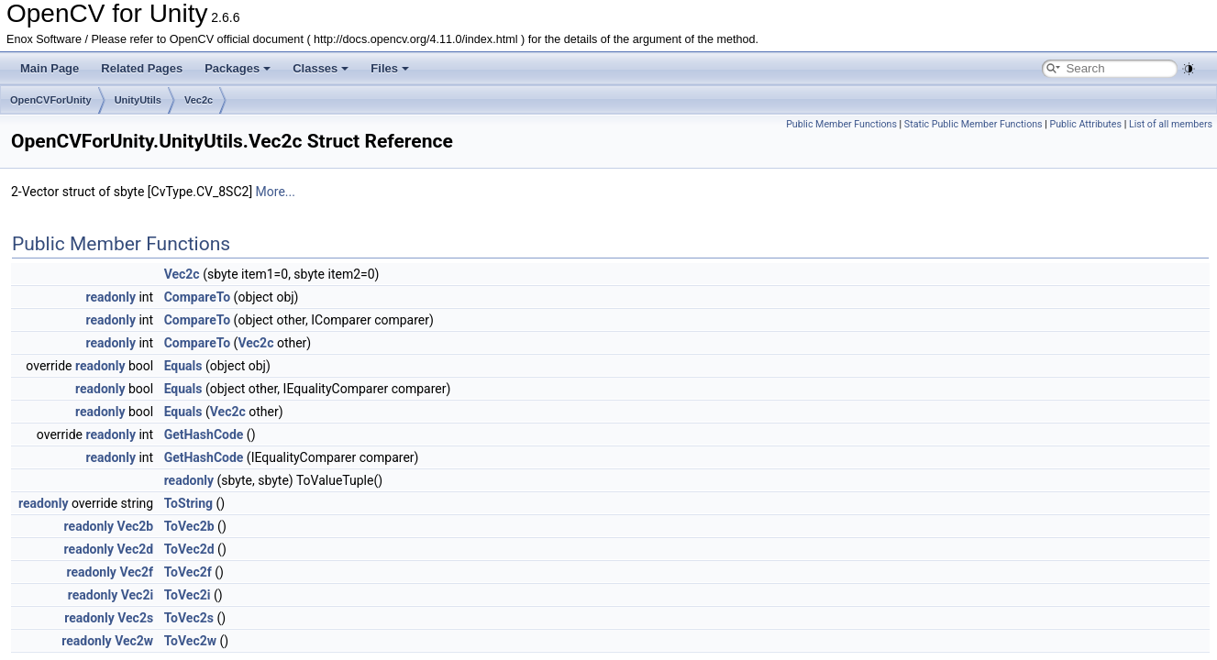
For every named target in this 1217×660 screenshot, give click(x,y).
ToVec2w (190, 640)
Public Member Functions (841, 124)
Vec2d (135, 549)
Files (390, 68)
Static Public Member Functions (973, 124)
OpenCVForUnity (51, 99)
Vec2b (135, 526)
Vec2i (137, 595)
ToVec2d (189, 549)
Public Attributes (1085, 124)
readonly (111, 297)
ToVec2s (189, 617)
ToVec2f (188, 572)
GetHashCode (204, 434)
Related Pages (142, 68)
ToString (188, 503)
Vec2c (198, 99)
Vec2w (134, 640)
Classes (321, 68)
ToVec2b (189, 526)
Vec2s (135, 617)
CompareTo (197, 297)
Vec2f (136, 572)
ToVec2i (187, 595)
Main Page (49, 68)
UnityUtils (138, 99)
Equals (183, 365)
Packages (238, 68)
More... (275, 191)
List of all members (1170, 124)
